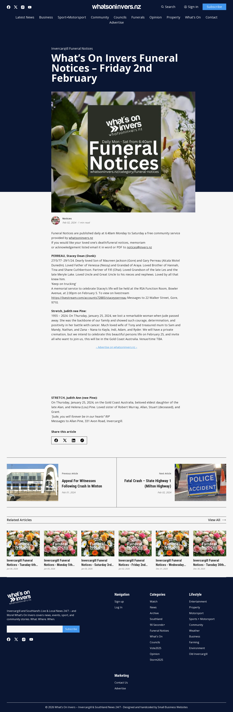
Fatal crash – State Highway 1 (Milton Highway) (147, 484)
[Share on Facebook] (56, 440)
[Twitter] (15, 7)
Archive (154, 613)
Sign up (119, 602)
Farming (194, 642)
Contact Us (121, 682)
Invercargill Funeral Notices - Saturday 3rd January (96, 563)
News (153, 607)
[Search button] (168, 6)
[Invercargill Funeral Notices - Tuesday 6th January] (23, 543)
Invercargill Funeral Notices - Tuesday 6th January (21, 563)
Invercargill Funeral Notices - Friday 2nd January (132, 563)
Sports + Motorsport (202, 619)
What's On (193, 17)
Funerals (138, 17)
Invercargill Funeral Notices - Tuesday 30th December (208, 563)
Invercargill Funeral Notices (72, 48)
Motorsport (196, 613)
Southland (156, 619)
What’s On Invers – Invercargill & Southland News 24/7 (88, 707)
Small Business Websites (173, 707)
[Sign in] (191, 6)
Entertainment (198, 602)
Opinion (156, 17)
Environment (197, 648)
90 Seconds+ (157, 625)
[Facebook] (8, 7)
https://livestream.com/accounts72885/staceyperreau (88, 298)
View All (217, 520)
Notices (67, 218)
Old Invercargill (198, 654)
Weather (194, 630)
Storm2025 (156, 660)
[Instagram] (22, 7)
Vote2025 (155, 648)
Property (173, 17)
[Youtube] (29, 7)
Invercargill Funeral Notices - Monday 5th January (58, 563)
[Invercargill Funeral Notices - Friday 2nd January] (135, 543)
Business (46, 17)
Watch (153, 602)
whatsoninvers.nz (81, 238)
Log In (118, 607)
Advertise (116, 22)
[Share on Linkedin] (73, 440)
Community (100, 17)
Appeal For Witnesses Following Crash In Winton (82, 484)
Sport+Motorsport (72, 17)
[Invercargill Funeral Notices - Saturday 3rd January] (97, 543)
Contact (211, 17)
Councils (120, 17)
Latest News (25, 17)
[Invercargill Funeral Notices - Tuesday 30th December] (209, 543)
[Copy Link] (82, 440)
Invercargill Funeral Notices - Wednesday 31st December (170, 563)
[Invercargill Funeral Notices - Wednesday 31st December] (172, 543)
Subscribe (214, 7)
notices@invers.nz (139, 247)
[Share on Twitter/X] (65, 440)
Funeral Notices (159, 630)
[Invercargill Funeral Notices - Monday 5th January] (60, 543)
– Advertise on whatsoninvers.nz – (116, 347)
